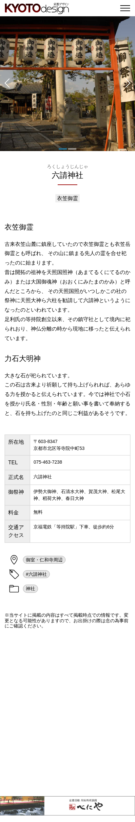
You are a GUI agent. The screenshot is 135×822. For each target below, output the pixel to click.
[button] (6, 84)
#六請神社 (36, 574)
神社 (30, 588)
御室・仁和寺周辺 (44, 559)
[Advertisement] (67, 712)
